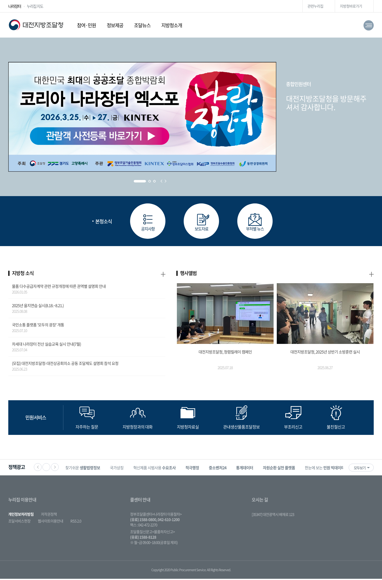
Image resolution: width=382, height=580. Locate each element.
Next (165, 181)
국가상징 (120, 469)
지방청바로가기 (351, 6)
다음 (55, 468)
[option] (86, 469)
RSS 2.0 (75, 522)
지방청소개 (171, 25)
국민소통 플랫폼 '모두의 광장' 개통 (38, 326)
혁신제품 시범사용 (158, 469)
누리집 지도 (35, 6)
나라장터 (14, 6)
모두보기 (359, 469)
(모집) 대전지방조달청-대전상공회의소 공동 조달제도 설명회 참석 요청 (65, 364)
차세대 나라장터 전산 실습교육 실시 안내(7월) (46, 345)
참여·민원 (86, 25)
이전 (38, 468)
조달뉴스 (142, 25)
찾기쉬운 (86, 469)
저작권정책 (49, 515)
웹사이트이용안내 (50, 522)
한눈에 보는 (328, 469)
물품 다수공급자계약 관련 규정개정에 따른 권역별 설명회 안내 (59, 287)
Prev (161, 181)
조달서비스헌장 (19, 522)
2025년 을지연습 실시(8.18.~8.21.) (38, 307)
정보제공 (115, 25)
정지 (46, 468)
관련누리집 (315, 6)
